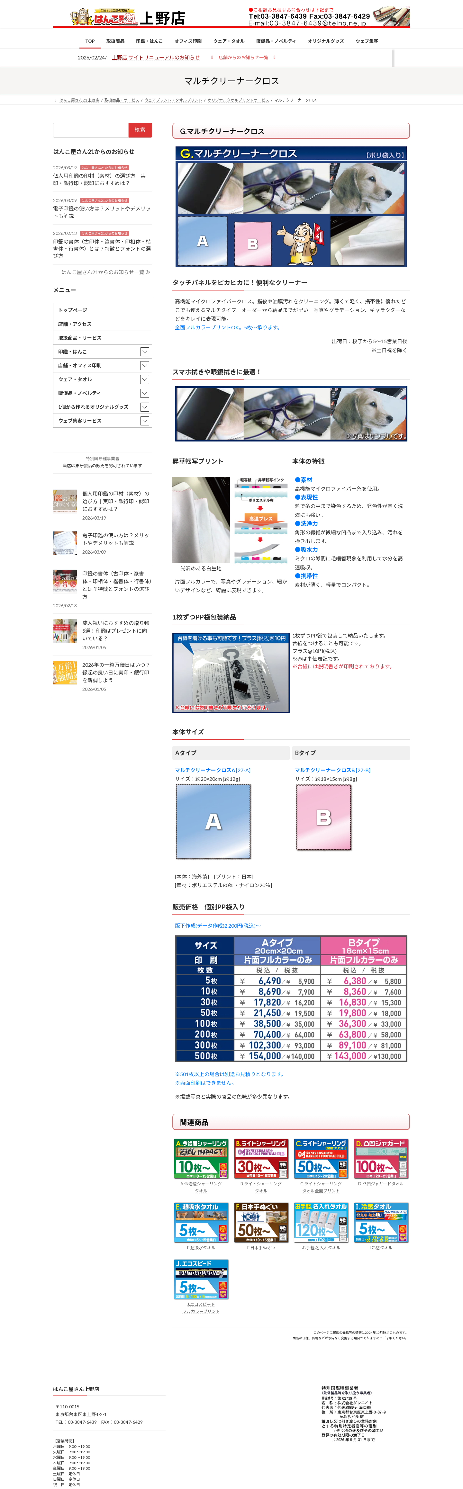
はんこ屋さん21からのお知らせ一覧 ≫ (105, 272)
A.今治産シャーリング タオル (201, 1183)
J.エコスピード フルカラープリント (201, 1304)
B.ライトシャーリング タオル (261, 1183)
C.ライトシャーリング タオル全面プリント (321, 1183)
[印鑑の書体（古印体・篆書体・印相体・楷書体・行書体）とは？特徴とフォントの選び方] (65, 581)
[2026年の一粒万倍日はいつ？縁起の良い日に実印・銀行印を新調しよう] (65, 673)
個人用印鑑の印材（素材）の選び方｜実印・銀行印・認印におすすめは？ (115, 501)
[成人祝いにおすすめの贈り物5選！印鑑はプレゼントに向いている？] (65, 631)
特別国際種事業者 (102, 458)
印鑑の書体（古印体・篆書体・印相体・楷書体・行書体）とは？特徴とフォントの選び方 (102, 248)
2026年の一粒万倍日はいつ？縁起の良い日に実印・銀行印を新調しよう (116, 672)
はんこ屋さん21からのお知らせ (104, 167)
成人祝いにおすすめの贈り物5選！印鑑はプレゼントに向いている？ (115, 630)
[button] (243, 57)
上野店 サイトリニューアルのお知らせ (156, 57)
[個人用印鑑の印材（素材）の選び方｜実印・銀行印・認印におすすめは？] (65, 501)
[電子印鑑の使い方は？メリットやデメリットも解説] (65, 543)
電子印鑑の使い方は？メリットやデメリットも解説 (115, 539)
